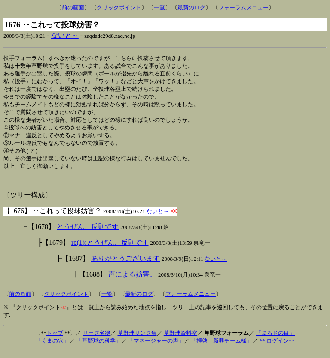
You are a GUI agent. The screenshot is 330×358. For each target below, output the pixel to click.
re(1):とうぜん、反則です (110, 250)
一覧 (159, 7)
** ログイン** (276, 348)
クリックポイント (119, 7)
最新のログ (191, 7)
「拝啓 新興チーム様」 (221, 348)
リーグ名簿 (96, 340)
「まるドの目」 (275, 340)
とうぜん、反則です (88, 234)
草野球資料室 (180, 340)
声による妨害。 (132, 282)
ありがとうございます (125, 266)
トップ (54, 340)
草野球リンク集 (137, 340)
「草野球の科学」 (98, 348)
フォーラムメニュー (243, 7)
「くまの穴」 (52, 348)
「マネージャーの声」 (156, 348)
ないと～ (65, 35)
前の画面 (73, 7)
